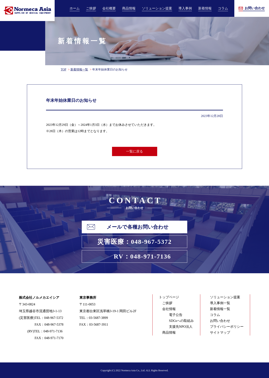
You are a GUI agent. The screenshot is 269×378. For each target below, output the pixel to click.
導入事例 (185, 8)
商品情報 (129, 8)
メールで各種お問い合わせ (138, 227)
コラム (223, 8)
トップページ (169, 297)
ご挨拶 (91, 8)
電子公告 (175, 315)
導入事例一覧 (220, 303)
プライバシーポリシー (227, 326)
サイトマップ (220, 332)
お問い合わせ (220, 320)
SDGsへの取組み (181, 320)
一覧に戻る (134, 151)
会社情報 (169, 309)
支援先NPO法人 (181, 326)
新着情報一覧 (79, 69)
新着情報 (205, 8)
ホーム (75, 8)
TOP (63, 69)
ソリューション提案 (157, 8)
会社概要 (109, 8)
